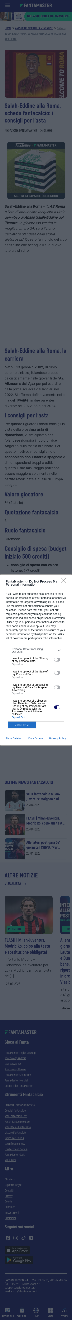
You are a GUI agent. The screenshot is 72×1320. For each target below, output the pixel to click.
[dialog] (36, 660)
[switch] (57, 660)
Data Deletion (14, 738)
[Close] (64, 581)
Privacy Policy (57, 738)
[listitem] (36, 650)
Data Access (35, 738)
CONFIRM (22, 724)
